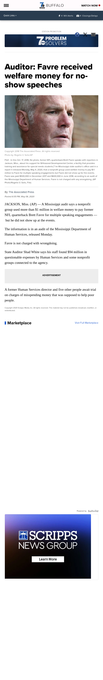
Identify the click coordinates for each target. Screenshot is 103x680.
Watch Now (90, 6)
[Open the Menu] (6, 5)
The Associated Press (21, 192)
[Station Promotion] (52, 41)
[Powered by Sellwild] (93, 511)
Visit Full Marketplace (86, 323)
